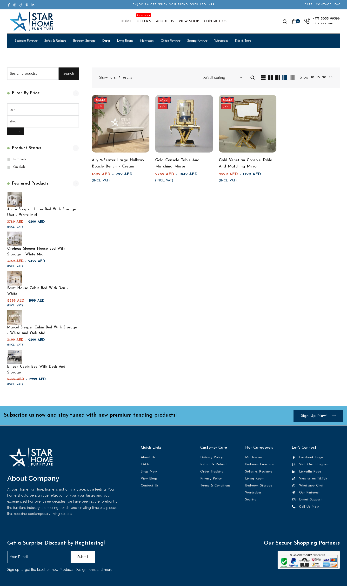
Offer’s (144, 21)
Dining (106, 41)
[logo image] (31, 21)
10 (312, 77)
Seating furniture (197, 41)
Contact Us (215, 21)
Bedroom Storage (84, 41)
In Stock (19, 159)
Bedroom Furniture (25, 41)
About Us (165, 21)
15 (318, 77)
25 (331, 77)
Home (126, 21)
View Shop (189, 21)
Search (68, 73)
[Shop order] (223, 77)
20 (324, 77)
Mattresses (146, 41)
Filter (15, 131)
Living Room (125, 41)
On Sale (19, 167)
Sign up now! (318, 416)
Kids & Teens (243, 41)
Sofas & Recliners (55, 41)
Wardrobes (220, 41)
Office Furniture (170, 41)
